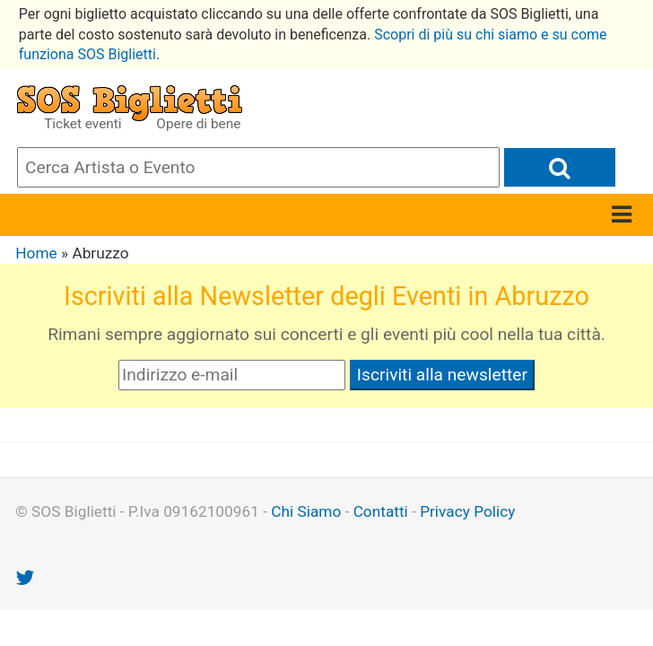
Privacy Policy (467, 511)
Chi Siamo (306, 511)
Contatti (380, 511)
